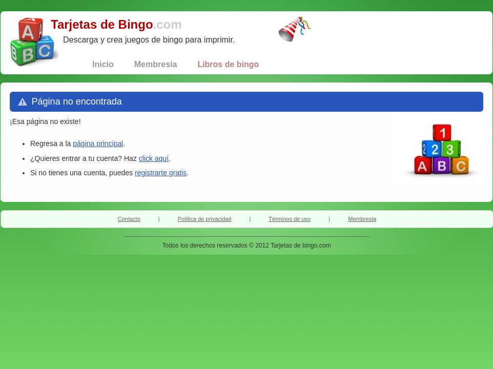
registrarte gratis (161, 173)
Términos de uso (290, 219)
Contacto (129, 219)
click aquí (154, 158)
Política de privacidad (205, 219)
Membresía (362, 219)
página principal (98, 143)
